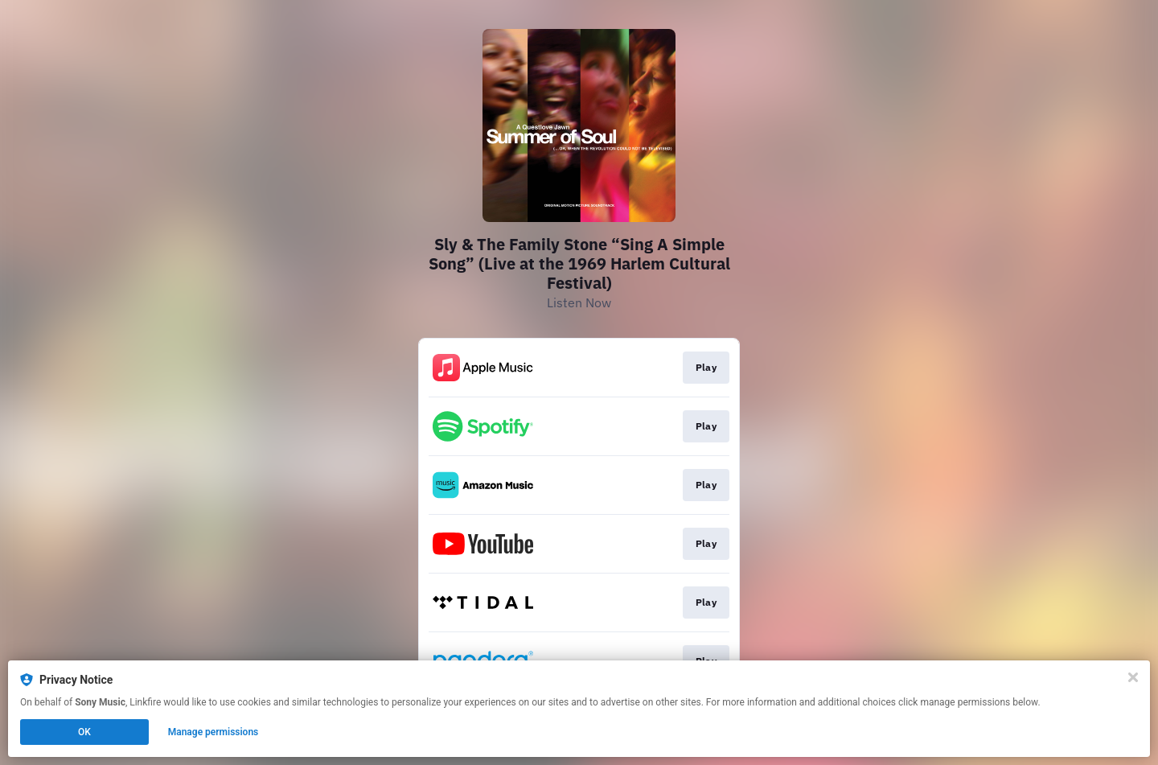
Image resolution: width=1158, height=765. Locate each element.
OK (84, 732)
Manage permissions (213, 732)
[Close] (1133, 677)
